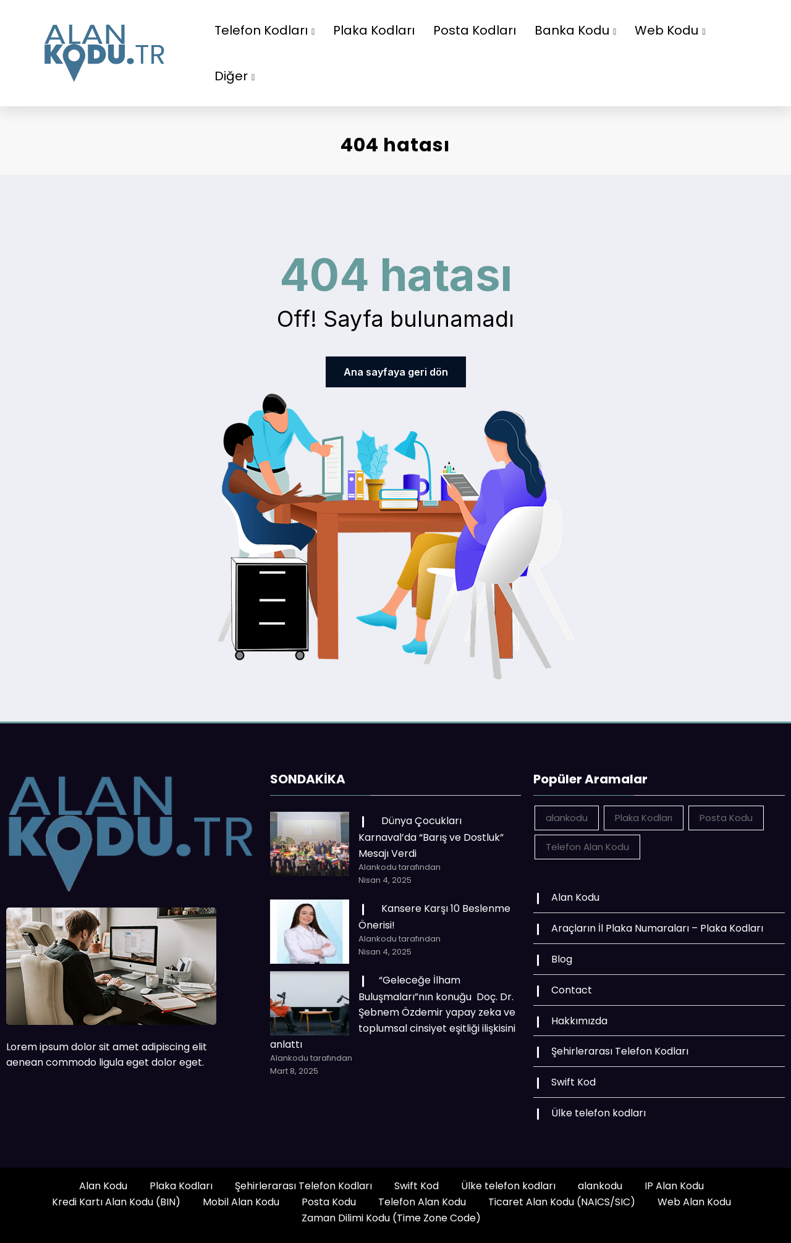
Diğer (234, 76)
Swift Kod (573, 1082)
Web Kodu (670, 30)
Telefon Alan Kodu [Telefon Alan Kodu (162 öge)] (587, 846)
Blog (561, 959)
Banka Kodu (575, 30)
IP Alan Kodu (674, 1186)
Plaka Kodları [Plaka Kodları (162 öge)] (643, 817)
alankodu (600, 1186)
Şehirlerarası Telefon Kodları (619, 1051)
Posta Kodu (329, 1202)
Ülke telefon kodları (598, 1113)
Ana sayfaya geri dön (396, 372)
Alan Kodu (575, 897)
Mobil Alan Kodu (241, 1202)
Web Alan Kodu (694, 1202)
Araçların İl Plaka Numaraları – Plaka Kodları (657, 928)
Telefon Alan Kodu (422, 1202)
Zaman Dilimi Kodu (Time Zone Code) (391, 1218)
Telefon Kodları (264, 30)
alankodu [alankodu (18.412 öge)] (567, 817)
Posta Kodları (474, 30)
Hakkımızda (579, 1021)
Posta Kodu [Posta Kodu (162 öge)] (726, 817)
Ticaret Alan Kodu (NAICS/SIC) (561, 1202)
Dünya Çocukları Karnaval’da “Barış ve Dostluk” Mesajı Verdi (431, 837)
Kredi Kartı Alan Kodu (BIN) (116, 1202)
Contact (571, 990)
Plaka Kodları (374, 30)
